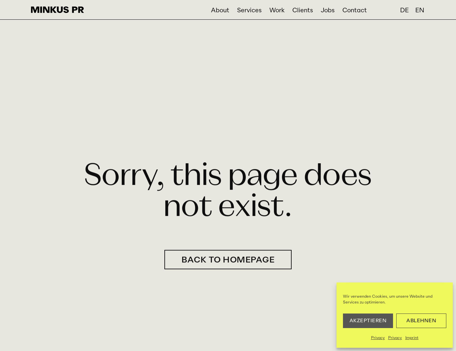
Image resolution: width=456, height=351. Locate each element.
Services (249, 10)
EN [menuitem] (419, 10)
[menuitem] (404, 11)
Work (277, 10)
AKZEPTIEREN (368, 320)
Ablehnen (421, 320)
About (220, 10)
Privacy (378, 338)
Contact (354, 10)
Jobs (328, 10)
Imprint (412, 338)
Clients (302, 10)
